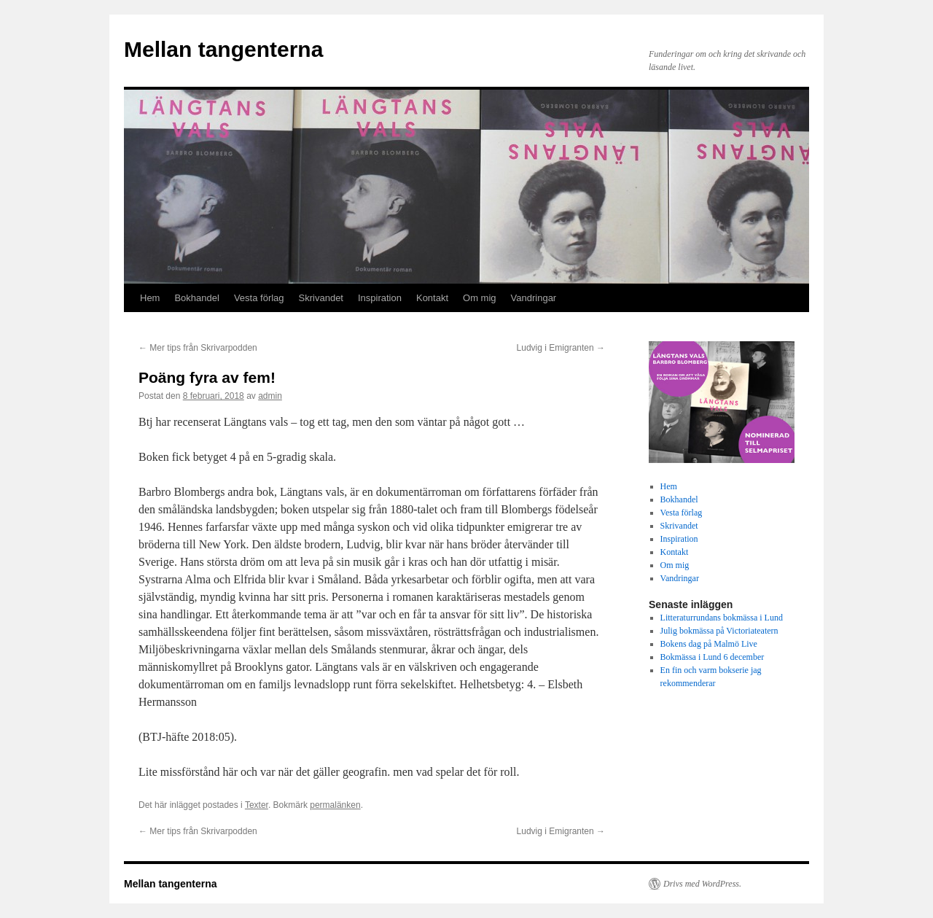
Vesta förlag (259, 297)
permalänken (335, 805)
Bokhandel (196, 297)
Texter (256, 805)
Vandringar (534, 297)
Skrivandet (321, 297)
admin (270, 396)
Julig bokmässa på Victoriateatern (719, 631)
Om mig (479, 297)
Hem (150, 297)
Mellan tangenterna (223, 49)
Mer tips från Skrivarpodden (197, 348)
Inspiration (380, 297)
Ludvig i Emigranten (561, 348)
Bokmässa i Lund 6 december (712, 657)
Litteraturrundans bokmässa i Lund (721, 617)
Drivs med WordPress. (702, 884)
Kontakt (432, 297)
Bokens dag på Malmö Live (708, 644)
